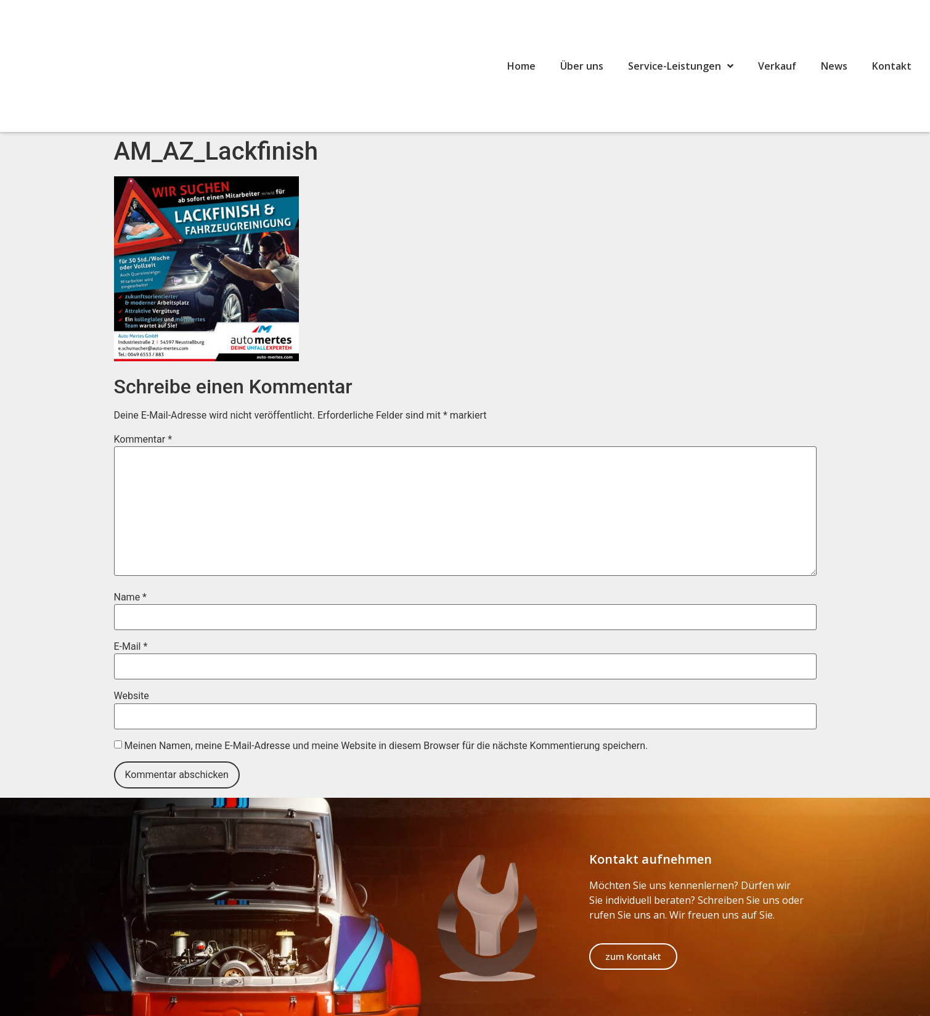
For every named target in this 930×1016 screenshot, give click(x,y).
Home (521, 66)
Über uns (581, 66)
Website (131, 696)
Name (130, 597)
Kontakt (892, 66)
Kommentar (143, 439)
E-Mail (131, 647)
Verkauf (777, 66)
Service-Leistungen (680, 66)
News (834, 66)
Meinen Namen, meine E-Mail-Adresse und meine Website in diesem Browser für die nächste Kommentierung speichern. (386, 746)
